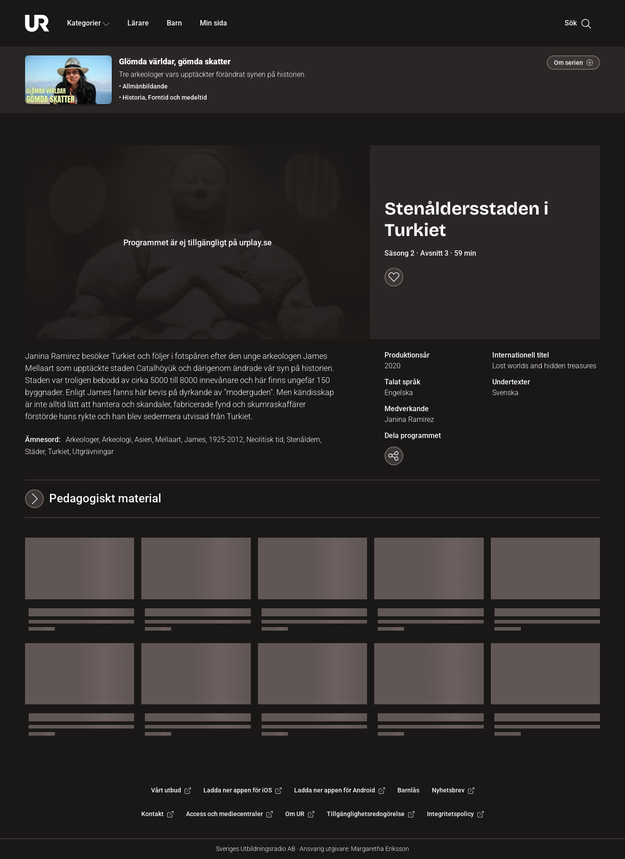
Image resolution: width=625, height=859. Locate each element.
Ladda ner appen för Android (339, 790)
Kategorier (88, 23)
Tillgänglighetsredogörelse (370, 813)
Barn (174, 23)
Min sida (213, 23)
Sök (578, 23)
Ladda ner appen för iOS (242, 790)
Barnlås (408, 790)
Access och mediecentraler (229, 813)
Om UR (299, 813)
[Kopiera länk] (393, 455)
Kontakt (157, 813)
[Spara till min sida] (393, 277)
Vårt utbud (171, 790)
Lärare (138, 23)
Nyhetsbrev (453, 790)
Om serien (573, 62)
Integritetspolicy (455, 813)
